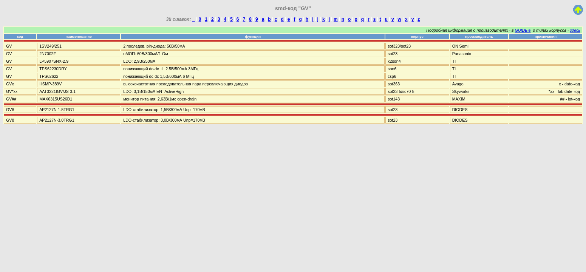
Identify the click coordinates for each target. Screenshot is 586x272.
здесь (575, 30)
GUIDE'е (523, 30)
